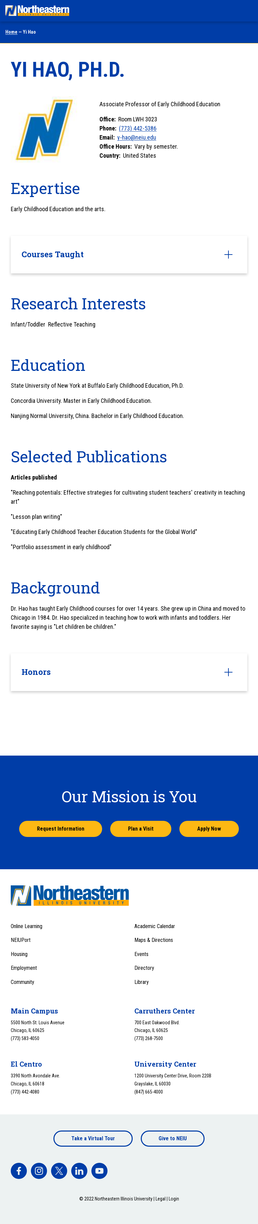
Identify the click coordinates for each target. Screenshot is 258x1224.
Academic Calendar (154, 926)
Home (11, 32)
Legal (161, 1198)
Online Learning (26, 926)
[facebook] (19, 1171)
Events (141, 954)
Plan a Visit (141, 829)
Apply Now (209, 829)
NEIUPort (21, 940)
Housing (19, 954)
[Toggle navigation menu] (247, 11)
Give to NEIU (173, 1138)
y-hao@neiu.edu (136, 137)
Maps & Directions (153, 940)
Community (22, 982)
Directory (144, 968)
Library (141, 982)
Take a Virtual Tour (93, 1138)
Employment (24, 968)
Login (174, 1198)
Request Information (60, 829)
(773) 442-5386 (138, 128)
